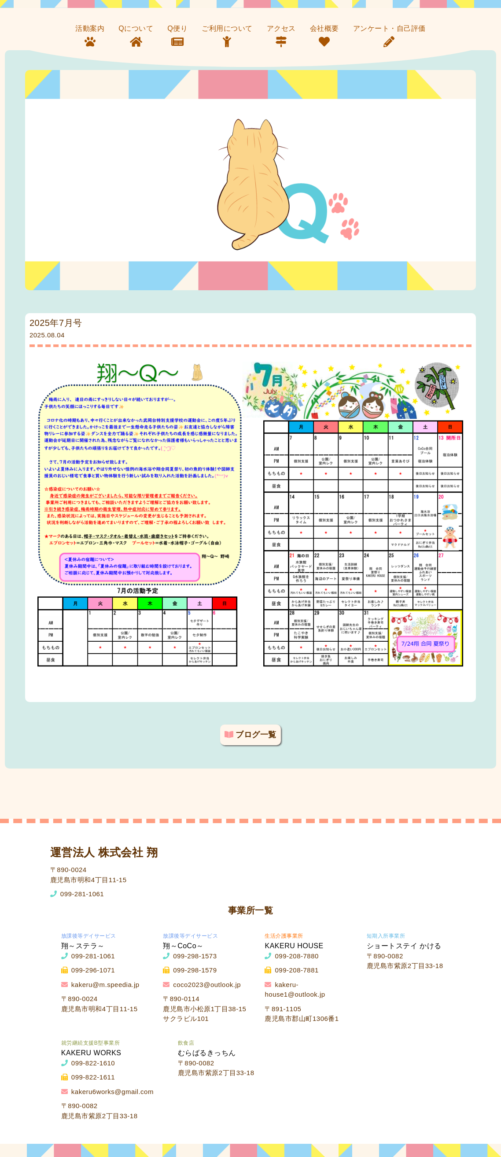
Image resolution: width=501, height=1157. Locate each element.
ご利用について (227, 28)
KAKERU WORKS (91, 1053)
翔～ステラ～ (83, 946)
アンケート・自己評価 (389, 28)
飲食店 (186, 1043)
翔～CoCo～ (183, 946)
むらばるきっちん (207, 1053)
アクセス (281, 28)
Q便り (177, 28)
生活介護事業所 (284, 936)
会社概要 (324, 28)
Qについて (135, 28)
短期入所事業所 (386, 936)
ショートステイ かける (404, 946)
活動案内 (89, 28)
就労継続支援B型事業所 (90, 1043)
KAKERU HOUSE (294, 946)
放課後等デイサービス (88, 936)
